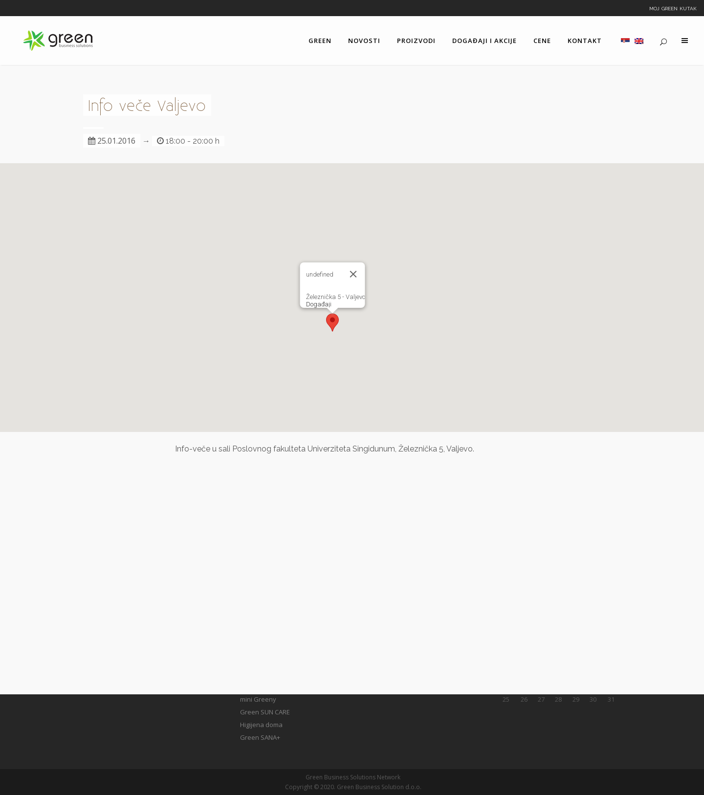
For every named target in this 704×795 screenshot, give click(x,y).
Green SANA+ (260, 737)
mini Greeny (258, 699)
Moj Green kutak (673, 8)
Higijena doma (261, 724)
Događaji (318, 304)
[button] (332, 322)
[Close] (353, 274)
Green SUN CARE (265, 712)
